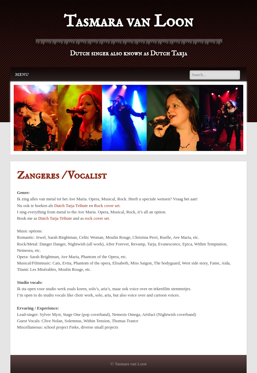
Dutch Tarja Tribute (71, 205)
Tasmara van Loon (128, 21)
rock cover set (97, 218)
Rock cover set (106, 205)
